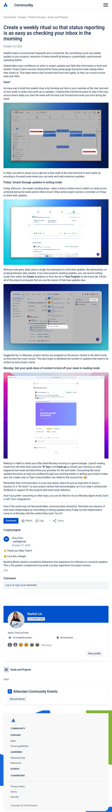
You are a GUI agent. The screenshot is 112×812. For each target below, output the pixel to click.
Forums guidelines (19, 744)
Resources (16, 761)
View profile (94, 653)
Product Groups (37, 17)
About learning (18, 756)
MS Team (11, 499)
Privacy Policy (18, 784)
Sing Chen (17, 538)
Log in (8, 585)
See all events (17, 697)
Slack (105, 495)
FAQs (13, 739)
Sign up (19, 585)
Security (15, 795)
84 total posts (66, 637)
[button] (56, 135)
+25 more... (47, 645)
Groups (22, 17)
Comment (11, 520)
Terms (14, 789)
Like (6, 570)
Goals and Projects (58, 17)
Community (23, 4)
